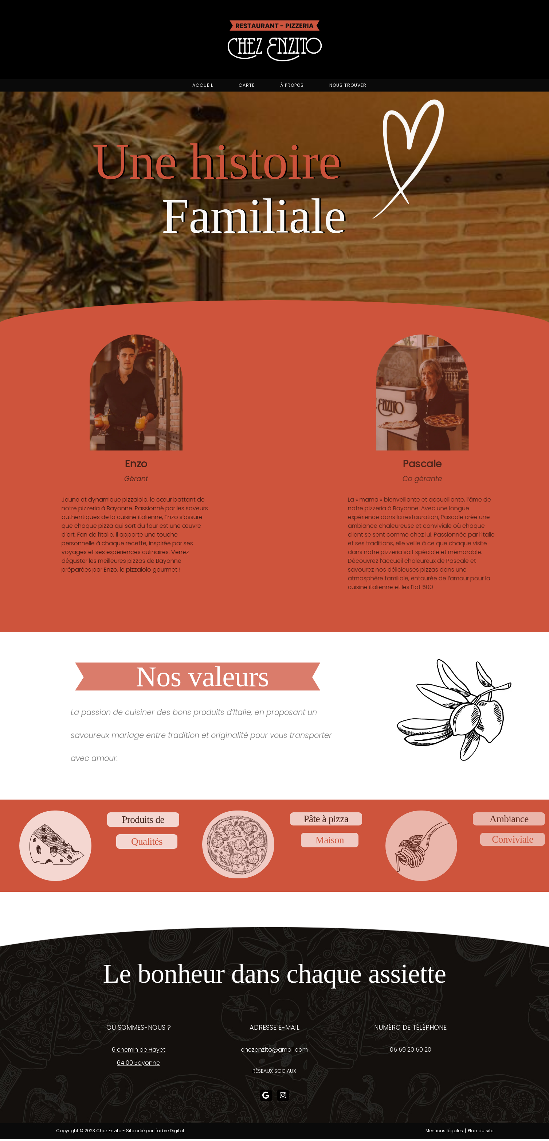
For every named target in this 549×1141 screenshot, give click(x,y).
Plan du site (480, 1133)
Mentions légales (444, 1133)
